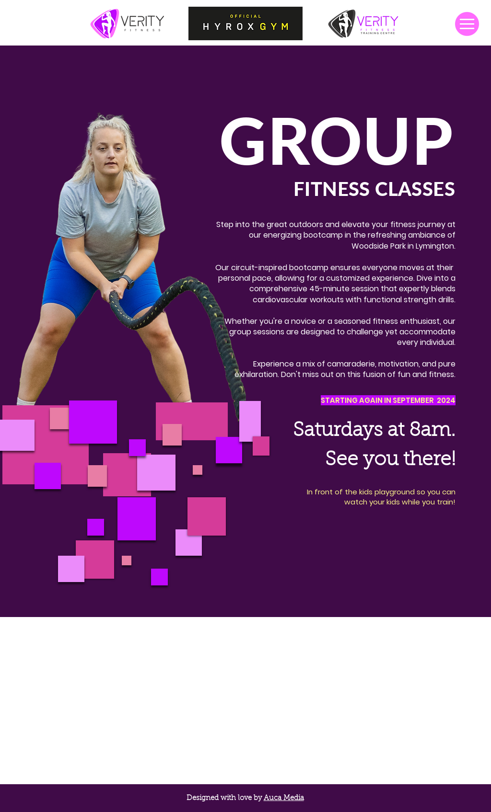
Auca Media (284, 798)
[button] (467, 24)
